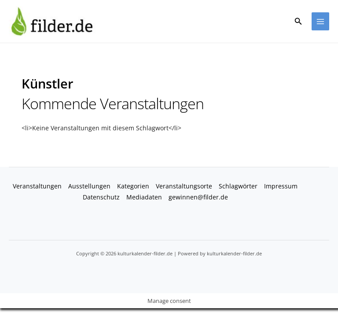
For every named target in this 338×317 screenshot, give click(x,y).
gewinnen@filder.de (198, 197)
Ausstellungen (89, 186)
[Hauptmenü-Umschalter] (321, 22)
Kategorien (133, 186)
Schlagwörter (238, 186)
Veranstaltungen (37, 186)
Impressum (281, 186)
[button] (298, 21)
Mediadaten (144, 197)
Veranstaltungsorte (184, 186)
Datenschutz (101, 197)
